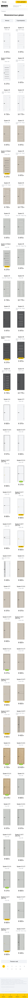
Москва (4, 2)
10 (20, 969)
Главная (3, 11)
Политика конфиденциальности (7, 986)
